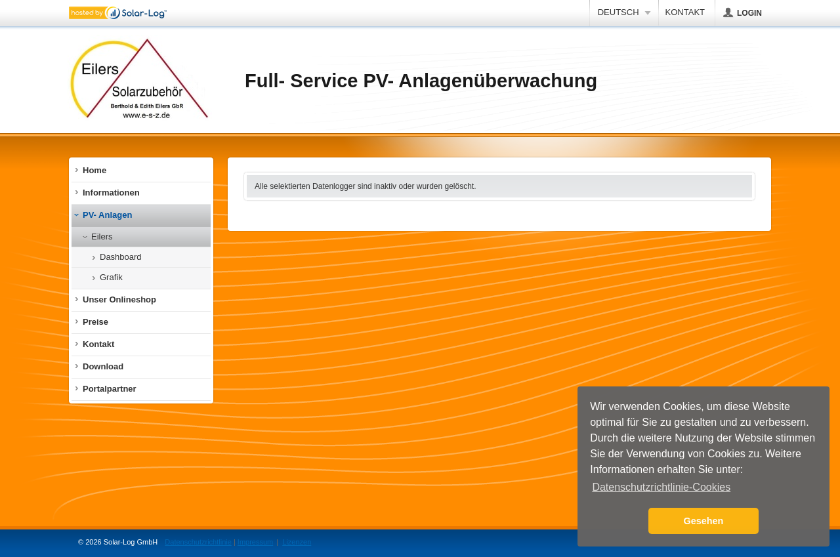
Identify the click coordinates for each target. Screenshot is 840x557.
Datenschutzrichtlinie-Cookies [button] (661, 487)
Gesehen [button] (704, 521)
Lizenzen (296, 542)
